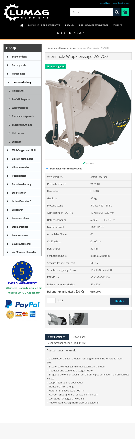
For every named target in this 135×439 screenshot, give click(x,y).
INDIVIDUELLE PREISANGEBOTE (44, 25)
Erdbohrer (17, 210)
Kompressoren (20, 235)
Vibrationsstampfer (22, 159)
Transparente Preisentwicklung (63, 168)
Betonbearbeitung (22, 184)
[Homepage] (22, 25)
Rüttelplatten (19, 176)
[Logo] (26, 12)
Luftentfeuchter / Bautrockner (21, 202)
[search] (116, 12)
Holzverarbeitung (22, 82)
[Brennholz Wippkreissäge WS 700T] (88, 71)
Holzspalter (18, 91)
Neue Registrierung (121, 3)
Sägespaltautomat (22, 125)
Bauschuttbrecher (21, 244)
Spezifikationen (56, 337)
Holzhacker (18, 133)
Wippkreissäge (20, 108)
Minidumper (18, 74)
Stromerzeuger (20, 227)
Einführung (52, 48)
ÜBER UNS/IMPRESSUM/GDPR (93, 25)
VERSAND (69, 25)
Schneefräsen (19, 57)
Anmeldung (105, 3)
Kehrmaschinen (20, 218)
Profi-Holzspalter (21, 99)
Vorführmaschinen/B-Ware (24, 253)
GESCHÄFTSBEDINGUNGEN (70, 33)
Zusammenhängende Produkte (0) (67, 343)
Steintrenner (19, 193)
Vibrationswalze (21, 167)
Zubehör (16, 142)
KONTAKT (117, 25)
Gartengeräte (19, 65)
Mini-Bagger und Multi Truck (24, 151)
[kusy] (51, 300)
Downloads (79, 337)
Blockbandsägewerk (23, 116)
